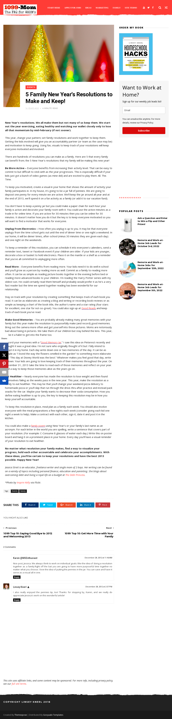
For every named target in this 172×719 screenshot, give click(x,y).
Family (117, 8)
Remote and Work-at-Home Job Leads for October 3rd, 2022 (150, 243)
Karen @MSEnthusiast (25, 558)
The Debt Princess (75, 475)
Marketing (102, 8)
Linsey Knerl (20, 587)
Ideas (88, 8)
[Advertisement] (58, 669)
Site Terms (131, 8)
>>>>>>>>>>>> (130, 197)
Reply (16, 577)
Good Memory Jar (51, 342)
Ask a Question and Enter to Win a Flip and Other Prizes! (152, 221)
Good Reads (88, 308)
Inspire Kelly (23, 482)
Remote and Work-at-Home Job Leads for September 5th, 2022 (150, 287)
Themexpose (20, 714)
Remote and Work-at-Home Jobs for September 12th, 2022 (151, 265)
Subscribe (144, 130)
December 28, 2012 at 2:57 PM (98, 587)
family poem (38, 425)
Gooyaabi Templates (53, 714)
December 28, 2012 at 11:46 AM (98, 558)
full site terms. (19, 683)
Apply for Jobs (72, 8)
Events (31, 87)
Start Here (53, 8)
